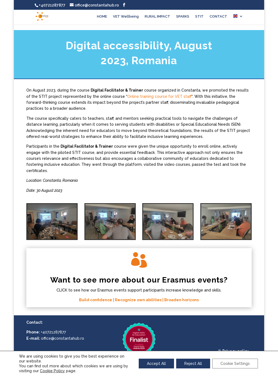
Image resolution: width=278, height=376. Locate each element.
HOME (102, 16)
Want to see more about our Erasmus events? (139, 279)
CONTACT (218, 16)
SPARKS (182, 16)
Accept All (156, 363)
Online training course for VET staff (159, 96)
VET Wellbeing (126, 16)
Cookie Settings (235, 363)
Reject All (193, 363)
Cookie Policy (52, 371)
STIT (199, 16)
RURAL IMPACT (157, 16)
